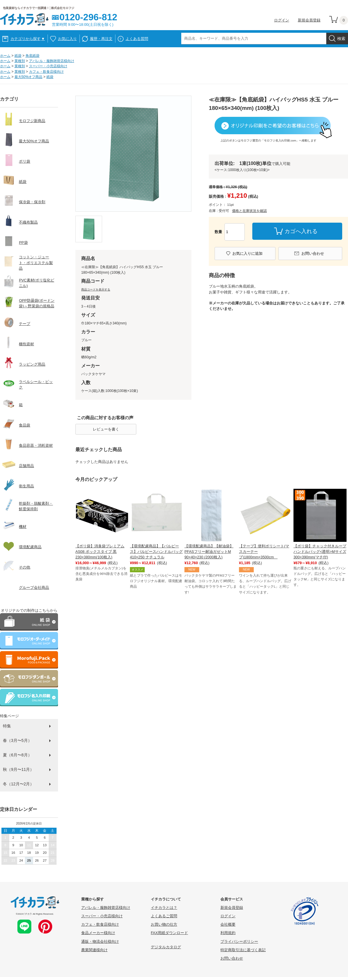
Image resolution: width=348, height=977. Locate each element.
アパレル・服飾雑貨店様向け (51, 61)
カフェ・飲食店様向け (46, 72)
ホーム (5, 56)
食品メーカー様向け (98, 933)
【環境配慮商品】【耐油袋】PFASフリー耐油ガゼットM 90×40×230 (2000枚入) (208, 551)
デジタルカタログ (166, 947)
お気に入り (67, 39)
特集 (7, 726)
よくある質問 (137, 39)
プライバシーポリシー (239, 941)
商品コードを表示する (95, 289)
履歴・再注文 (101, 39)
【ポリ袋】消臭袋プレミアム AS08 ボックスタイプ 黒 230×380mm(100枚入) (99, 551)
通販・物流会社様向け (100, 941)
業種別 (19, 61)
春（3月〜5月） (17, 740)
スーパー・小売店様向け (48, 66)
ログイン (281, 20)
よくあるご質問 (164, 916)
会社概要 (227, 924)
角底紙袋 (32, 56)
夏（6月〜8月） (17, 755)
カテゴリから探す (27, 39)
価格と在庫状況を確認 (249, 211)
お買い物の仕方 (164, 924)
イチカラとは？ (164, 907)
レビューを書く (106, 429)
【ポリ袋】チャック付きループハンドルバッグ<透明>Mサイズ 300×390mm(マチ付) (319, 551)
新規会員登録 (309, 20)
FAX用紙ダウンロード (169, 933)
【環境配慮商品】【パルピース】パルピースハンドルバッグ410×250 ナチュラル (156, 551)
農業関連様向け (94, 950)
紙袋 (17, 56)
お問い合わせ (312, 253)
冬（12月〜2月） (18, 784)
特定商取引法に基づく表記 (243, 950)
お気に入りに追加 (247, 253)
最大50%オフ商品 (28, 77)
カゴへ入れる (301, 231)
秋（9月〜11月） (18, 769)
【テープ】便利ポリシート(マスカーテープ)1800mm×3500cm (264, 551)
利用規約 (227, 933)
